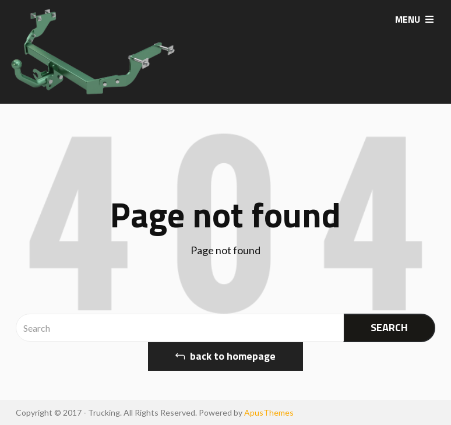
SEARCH (389, 327)
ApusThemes (269, 412)
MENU (414, 19)
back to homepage (225, 356)
